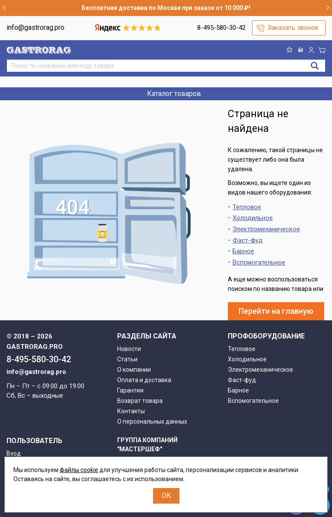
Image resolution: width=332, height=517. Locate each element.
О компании (134, 370)
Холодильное (253, 218)
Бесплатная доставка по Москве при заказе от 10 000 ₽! (166, 7)
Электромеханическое (266, 229)
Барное (243, 251)
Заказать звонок (293, 28)
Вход (13, 453)
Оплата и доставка (144, 380)
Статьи (127, 359)
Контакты (131, 411)
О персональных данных (152, 421)
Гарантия (130, 390)
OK (166, 495)
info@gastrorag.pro (35, 27)
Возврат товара (140, 401)
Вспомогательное (259, 262)
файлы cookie (79, 469)
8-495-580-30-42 (221, 28)
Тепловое (247, 207)
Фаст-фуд (248, 240)
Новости (129, 349)
